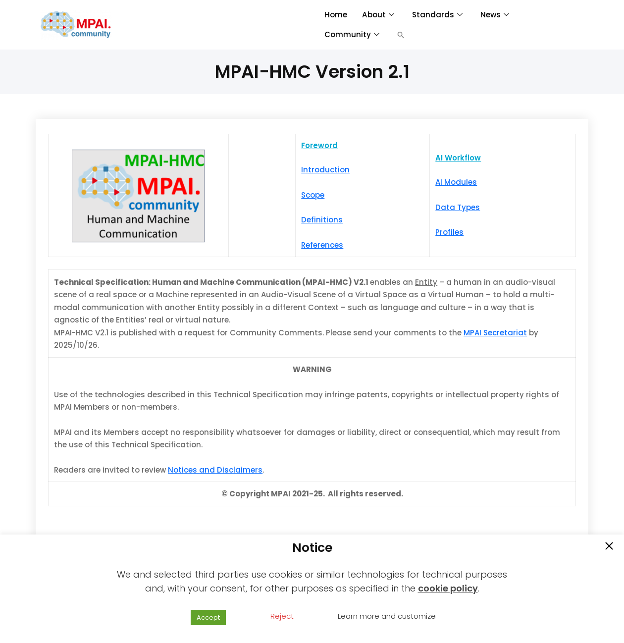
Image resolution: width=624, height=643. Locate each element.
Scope (312, 195)
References (322, 245)
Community (351, 34)
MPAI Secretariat (495, 332)
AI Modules (456, 182)
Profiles (449, 232)
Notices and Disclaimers (215, 470)
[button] (401, 35)
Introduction (325, 169)
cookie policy (448, 588)
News (493, 14)
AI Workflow (458, 158)
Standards (436, 14)
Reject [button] (282, 616)
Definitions (322, 219)
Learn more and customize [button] (387, 616)
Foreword (319, 145)
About (377, 14)
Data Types (457, 207)
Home (335, 14)
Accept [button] (208, 617)
